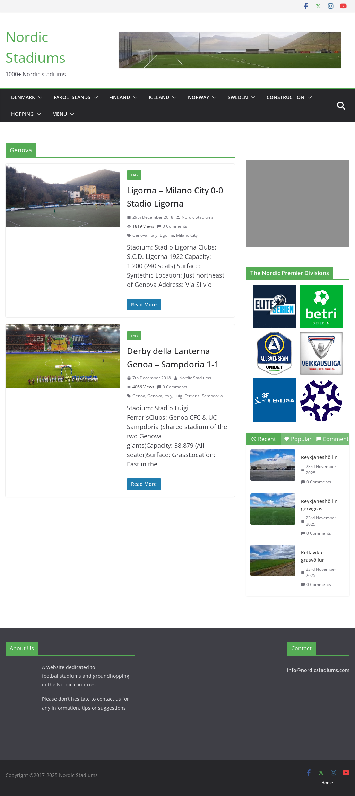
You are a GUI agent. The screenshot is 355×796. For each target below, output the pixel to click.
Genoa (138, 396)
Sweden (238, 97)
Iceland (159, 97)
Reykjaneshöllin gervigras (319, 505)
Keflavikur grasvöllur (312, 556)
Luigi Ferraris (187, 396)
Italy (134, 175)
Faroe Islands (72, 97)
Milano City (187, 235)
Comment (332, 439)
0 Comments (172, 226)
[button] (39, 97)
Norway (198, 97)
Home (327, 783)
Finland (119, 97)
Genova (139, 235)
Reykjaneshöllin (319, 457)
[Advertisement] (296, 203)
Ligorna (166, 235)
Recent (263, 439)
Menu (59, 114)
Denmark (23, 97)
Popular (298, 439)
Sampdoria (212, 396)
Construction (285, 97)
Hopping (22, 114)
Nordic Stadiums (198, 217)
